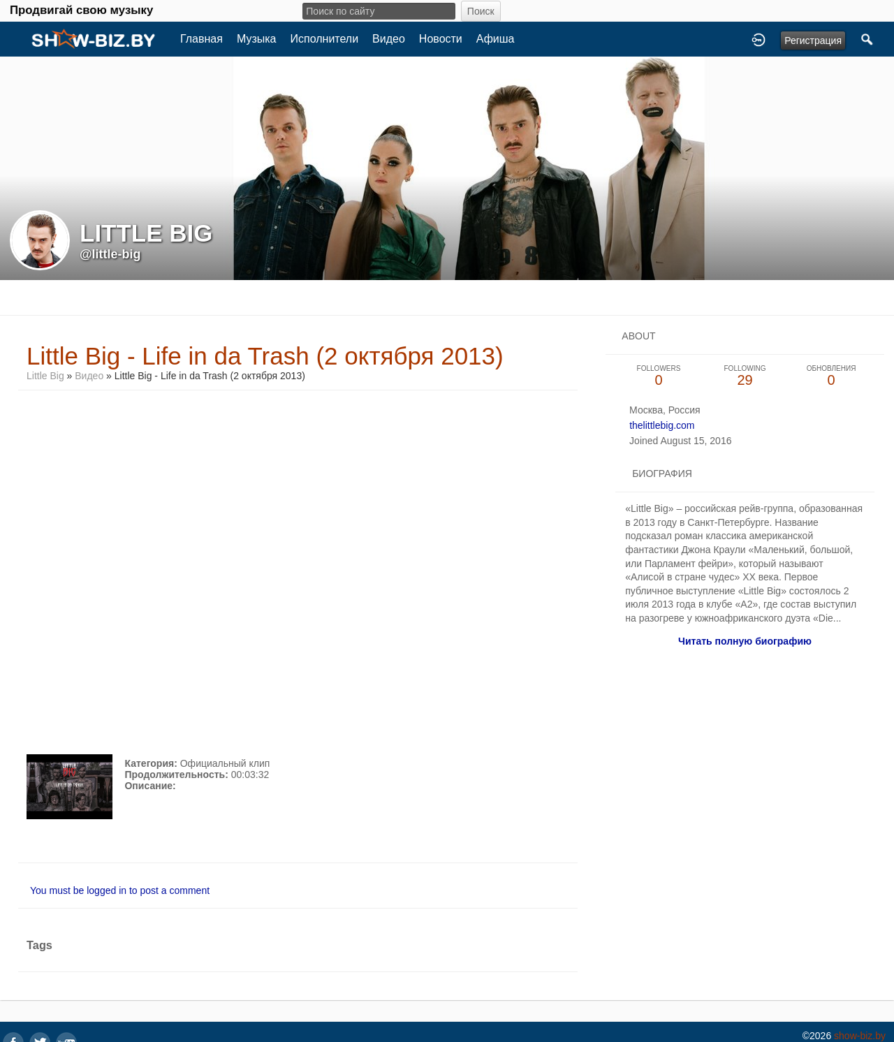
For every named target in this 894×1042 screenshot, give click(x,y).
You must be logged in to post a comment (120, 890)
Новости (440, 39)
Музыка (257, 39)
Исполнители (325, 39)
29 (745, 376)
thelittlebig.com (661, 425)
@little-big (110, 254)
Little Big (45, 375)
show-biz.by (860, 1035)
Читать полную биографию (745, 641)
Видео (388, 39)
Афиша (495, 39)
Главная (201, 39)
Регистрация (813, 40)
